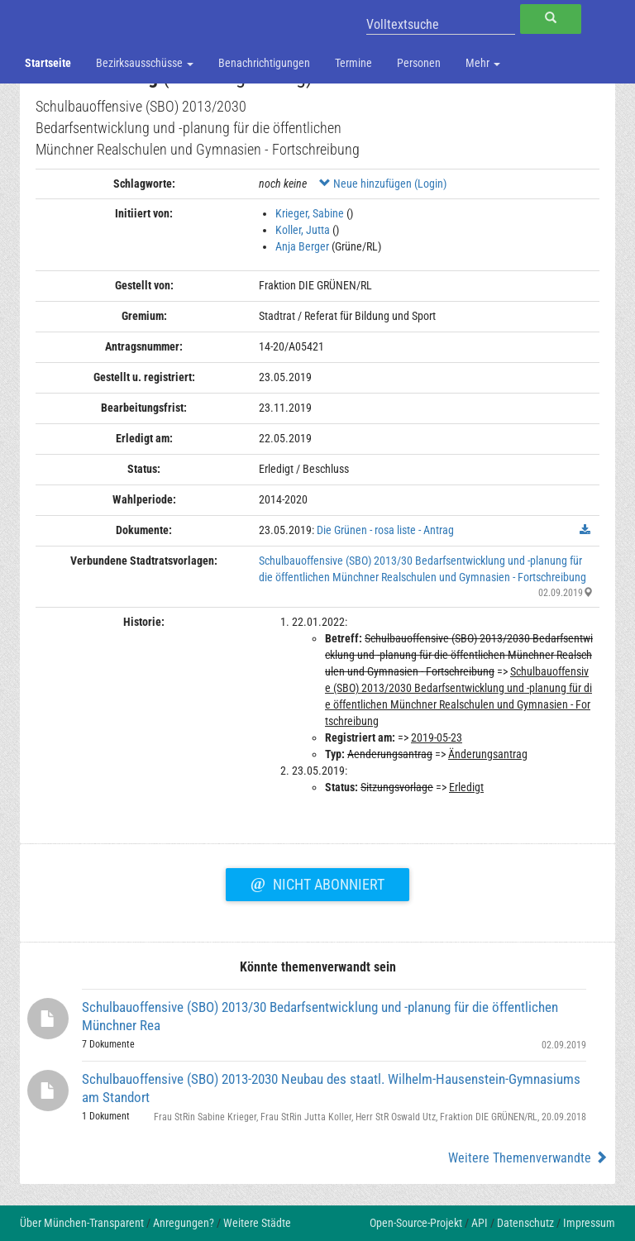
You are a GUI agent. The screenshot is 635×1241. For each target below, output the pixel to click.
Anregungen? (183, 1222)
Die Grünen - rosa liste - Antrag (385, 530)
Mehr (483, 62)
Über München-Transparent (82, 1222)
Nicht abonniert (317, 882)
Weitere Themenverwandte (528, 1158)
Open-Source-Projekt (416, 1222)
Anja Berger (302, 246)
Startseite (48, 62)
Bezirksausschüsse (144, 62)
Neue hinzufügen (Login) (382, 183)
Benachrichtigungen (264, 62)
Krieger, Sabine (309, 213)
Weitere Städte (257, 1222)
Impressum (589, 1222)
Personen (419, 62)
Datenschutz (525, 1222)
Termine (353, 62)
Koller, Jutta (302, 229)
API (479, 1222)
